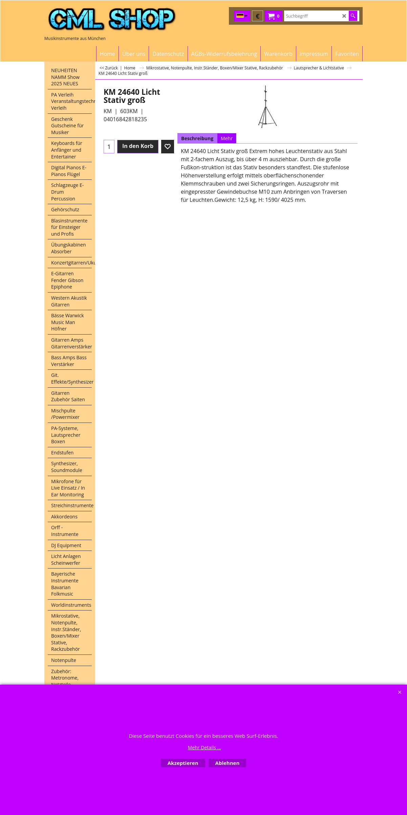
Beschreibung (197, 138)
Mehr (227, 138)
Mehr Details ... (204, 747)
